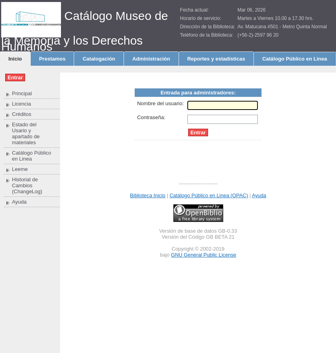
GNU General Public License (203, 255)
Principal (22, 93)
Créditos (21, 114)
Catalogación (99, 59)
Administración (151, 59)
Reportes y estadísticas (216, 59)
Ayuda (19, 202)
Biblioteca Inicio (147, 195)
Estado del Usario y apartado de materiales (25, 133)
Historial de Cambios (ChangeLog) (27, 185)
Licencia (21, 104)
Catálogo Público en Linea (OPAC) (208, 195)
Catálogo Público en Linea (294, 59)
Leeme (20, 169)
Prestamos (52, 59)
